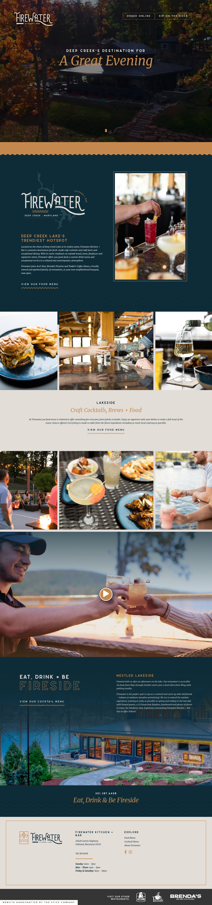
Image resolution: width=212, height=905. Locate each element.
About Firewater (132, 845)
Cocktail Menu (131, 841)
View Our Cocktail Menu (42, 701)
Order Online (139, 16)
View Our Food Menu (39, 284)
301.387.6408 (106, 793)
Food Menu (129, 837)
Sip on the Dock (173, 16)
